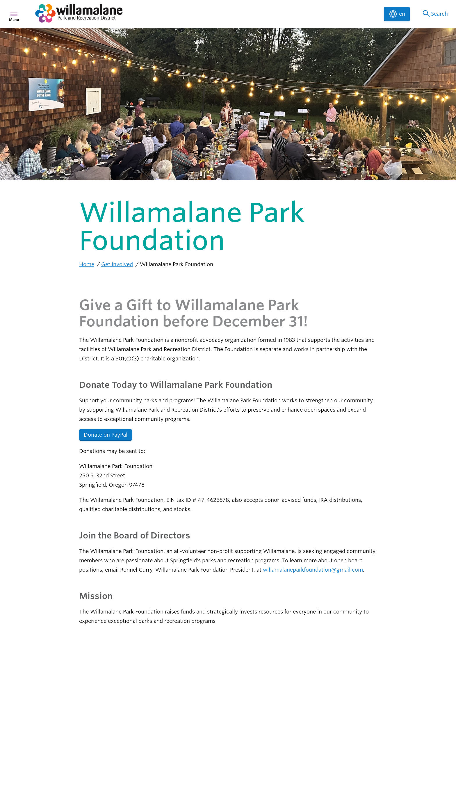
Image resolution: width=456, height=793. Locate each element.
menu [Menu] (14, 13)
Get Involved (117, 264)
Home (86, 264)
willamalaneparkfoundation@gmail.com (313, 570)
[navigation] (206, 14)
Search (434, 14)
